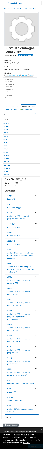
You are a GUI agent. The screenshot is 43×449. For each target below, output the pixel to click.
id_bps (9, 196)
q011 (9, 380)
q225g (9, 358)
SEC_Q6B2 (6, 165)
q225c (9, 299)
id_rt (8, 204)
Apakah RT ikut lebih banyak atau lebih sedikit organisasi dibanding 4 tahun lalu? (20, 255)
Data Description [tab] (28, 106)
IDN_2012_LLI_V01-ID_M (29, 8)
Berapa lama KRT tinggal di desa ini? (21, 384)
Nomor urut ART (13, 227)
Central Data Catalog (14, 8)
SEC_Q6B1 (6, 162)
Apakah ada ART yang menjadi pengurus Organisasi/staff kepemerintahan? (18, 316)
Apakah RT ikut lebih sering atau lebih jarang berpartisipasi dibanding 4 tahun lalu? (20, 269)
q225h (9, 369)
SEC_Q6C (6, 171)
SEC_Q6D (6, 175)
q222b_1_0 (11, 224)
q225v (9, 311)
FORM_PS (6, 123)
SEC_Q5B (6, 152)
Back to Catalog (11, 425)
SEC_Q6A (6, 158)
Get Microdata (26, 55)
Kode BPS (11, 199)
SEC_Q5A (6, 155)
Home (5, 8)
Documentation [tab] (11, 110)
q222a (9, 213)
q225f (9, 347)
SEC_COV (6, 126)
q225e (9, 335)
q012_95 (10, 397)
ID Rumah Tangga (14, 208)
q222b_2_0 (11, 232)
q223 (9, 249)
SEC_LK (5, 129)
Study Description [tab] (12, 106)
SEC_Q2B (6, 139)
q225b (9, 288)
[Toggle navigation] (39, 3)
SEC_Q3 (5, 142)
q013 (9, 406)
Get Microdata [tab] (26, 110)
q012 (9, 389)
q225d (9, 324)
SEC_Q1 (5, 133)
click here (26, 443)
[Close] (41, 429)
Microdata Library (15, 3)
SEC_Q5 (5, 149)
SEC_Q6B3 (6, 168)
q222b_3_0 (11, 241)
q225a (9, 277)
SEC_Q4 (5, 146)
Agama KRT (11, 392)
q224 (9, 263)
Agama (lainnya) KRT (15, 401)
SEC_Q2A (6, 136)
